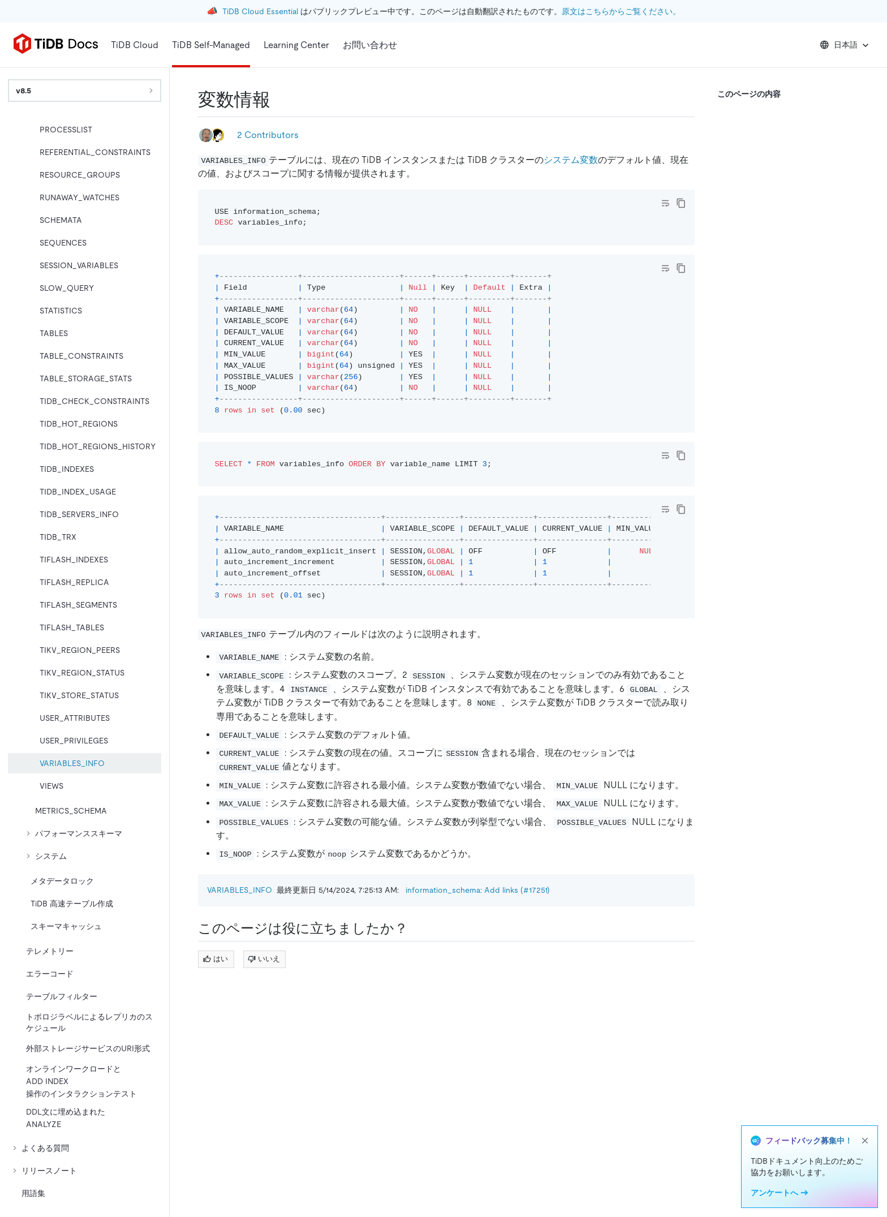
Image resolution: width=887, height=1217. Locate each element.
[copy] (681, 203)
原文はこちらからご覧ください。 (621, 11)
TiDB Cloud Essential (260, 11)
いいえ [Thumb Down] (264, 958)
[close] (865, 1141)
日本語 (845, 45)
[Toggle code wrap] (665, 203)
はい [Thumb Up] (215, 958)
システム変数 (571, 159)
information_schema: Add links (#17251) (478, 890)
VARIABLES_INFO (239, 890)
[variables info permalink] (279, 100)
